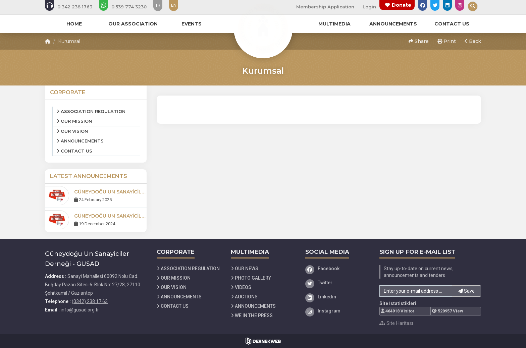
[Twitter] (337, 282)
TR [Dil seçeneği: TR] (157, 5)
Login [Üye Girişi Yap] (369, 6)
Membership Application (325, 6)
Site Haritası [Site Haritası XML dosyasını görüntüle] (396, 323)
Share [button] (419, 41)
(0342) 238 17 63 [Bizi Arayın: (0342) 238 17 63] (90, 301)
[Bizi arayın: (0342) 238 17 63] (73, 6)
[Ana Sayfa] (263, 28)
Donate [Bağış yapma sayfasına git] (401, 5)
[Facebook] (337, 268)
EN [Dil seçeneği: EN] (173, 5)
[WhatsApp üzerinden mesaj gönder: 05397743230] (127, 6)
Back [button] (473, 41)
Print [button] (446, 41)
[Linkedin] (337, 296)
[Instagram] (337, 310)
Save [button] (466, 291)
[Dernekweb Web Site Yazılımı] (263, 341)
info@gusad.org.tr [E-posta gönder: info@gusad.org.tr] (80, 309)
